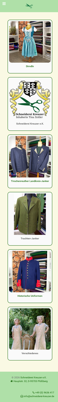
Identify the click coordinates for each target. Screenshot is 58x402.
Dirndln (30, 66)
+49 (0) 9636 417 (43, 392)
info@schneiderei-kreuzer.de (37, 396)
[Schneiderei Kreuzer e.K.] (29, 6)
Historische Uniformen (29, 295)
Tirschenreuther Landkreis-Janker (30, 181)
